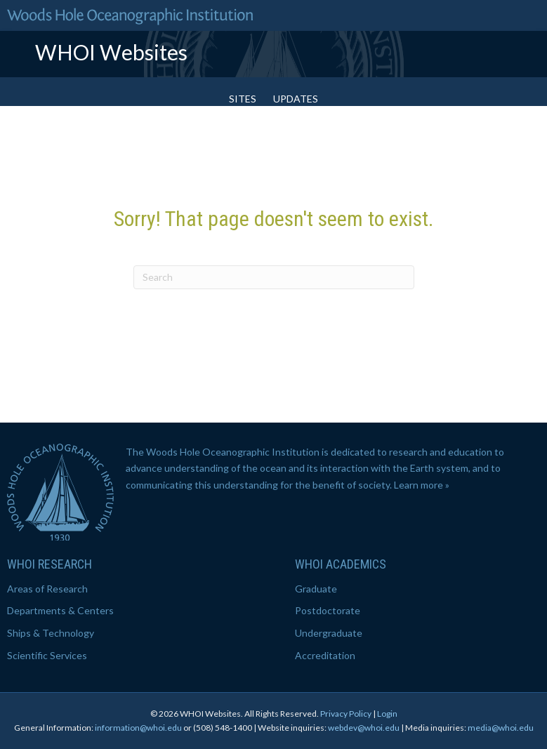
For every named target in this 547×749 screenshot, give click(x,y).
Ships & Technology (50, 633)
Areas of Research (47, 589)
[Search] (273, 277)
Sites (242, 99)
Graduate (316, 589)
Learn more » (421, 485)
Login (387, 713)
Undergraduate (328, 633)
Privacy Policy (345, 713)
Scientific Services (47, 655)
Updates (295, 99)
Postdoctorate (327, 610)
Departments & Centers (60, 610)
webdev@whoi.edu (364, 727)
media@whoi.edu (501, 727)
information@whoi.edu (138, 727)
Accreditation (325, 655)
